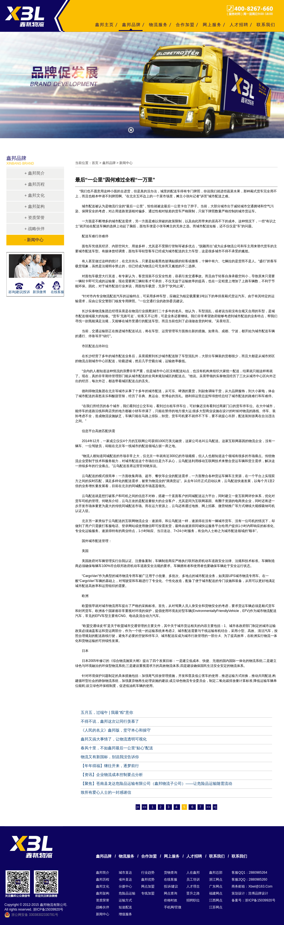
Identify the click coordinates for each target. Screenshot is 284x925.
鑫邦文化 (102, 886)
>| (215, 807)
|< (137, 807)
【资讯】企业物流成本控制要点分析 (112, 774)
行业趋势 (147, 872)
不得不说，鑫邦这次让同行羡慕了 (110, 721)
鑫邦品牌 (131, 24)
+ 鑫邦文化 (34, 195)
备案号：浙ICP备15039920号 (253, 900)
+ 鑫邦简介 (34, 173)
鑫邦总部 (215, 872)
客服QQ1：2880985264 (249, 872)
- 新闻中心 (34, 239)
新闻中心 (102, 914)
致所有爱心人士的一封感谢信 (106, 792)
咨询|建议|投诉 (18, 292)
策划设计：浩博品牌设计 (250, 893)
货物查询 (170, 872)
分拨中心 (125, 886)
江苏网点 (215, 907)
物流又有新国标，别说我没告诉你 (110, 757)
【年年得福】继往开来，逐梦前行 (110, 765)
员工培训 (193, 879)
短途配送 (125, 907)
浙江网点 (215, 879)
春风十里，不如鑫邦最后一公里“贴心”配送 (117, 748)
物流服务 (158, 24)
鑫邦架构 (102, 893)
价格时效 (170, 900)
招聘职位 (193, 900)
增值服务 (125, 914)
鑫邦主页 (104, 24)
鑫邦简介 (102, 872)
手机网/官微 (172, 907)
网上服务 (212, 24)
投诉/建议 (171, 886)
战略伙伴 (102, 907)
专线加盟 (147, 893)
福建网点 (215, 893)
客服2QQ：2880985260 (249, 879)
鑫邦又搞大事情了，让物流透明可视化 (114, 739)
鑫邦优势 (147, 879)
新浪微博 (39, 292)
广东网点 (215, 886)
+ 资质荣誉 (34, 217)
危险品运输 (127, 893)
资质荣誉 (102, 900)
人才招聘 (239, 24)
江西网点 (215, 900)
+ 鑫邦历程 (34, 184)
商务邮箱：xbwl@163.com (252, 886)
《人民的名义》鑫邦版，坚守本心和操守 (116, 730)
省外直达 (125, 879)
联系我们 (266, 24)
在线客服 (57, 292)
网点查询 (170, 893)
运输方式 (125, 900)
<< (144, 807)
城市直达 (125, 872)
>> (208, 807)
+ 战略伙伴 (34, 228)
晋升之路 (193, 893)
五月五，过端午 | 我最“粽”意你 (107, 712)
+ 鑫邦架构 (34, 206)
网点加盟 (147, 886)
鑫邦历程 (102, 879)
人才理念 (193, 886)
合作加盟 (185, 24)
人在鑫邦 (193, 872)
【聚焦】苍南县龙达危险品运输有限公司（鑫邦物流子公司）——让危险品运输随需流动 (156, 783)
